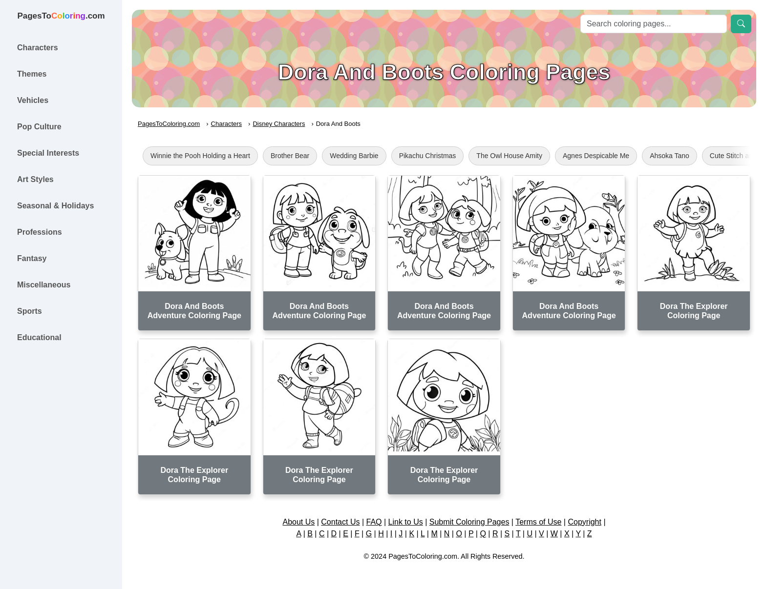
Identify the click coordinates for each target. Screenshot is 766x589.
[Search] (653, 24)
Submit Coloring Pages (469, 522)
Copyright (584, 522)
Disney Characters (279, 123)
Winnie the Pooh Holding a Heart (200, 156)
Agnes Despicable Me (596, 156)
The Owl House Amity (509, 156)
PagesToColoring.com (169, 123)
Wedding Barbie (354, 156)
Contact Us (340, 522)
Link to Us (405, 522)
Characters (226, 123)
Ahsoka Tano (669, 156)
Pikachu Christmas (427, 156)
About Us (298, 522)
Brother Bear (290, 156)
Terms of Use (538, 522)
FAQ (374, 522)
